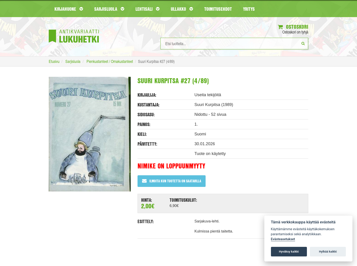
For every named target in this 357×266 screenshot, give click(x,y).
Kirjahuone (68, 8)
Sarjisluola (109, 8)
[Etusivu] (74, 29)
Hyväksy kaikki (289, 251)
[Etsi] (303, 43)
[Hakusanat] (234, 43)
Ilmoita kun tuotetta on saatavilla (171, 180)
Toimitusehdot (218, 8)
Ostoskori (293, 26)
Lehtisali (147, 8)
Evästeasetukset (283, 239)
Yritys (249, 8)
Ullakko (182, 8)
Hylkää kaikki (328, 251)
